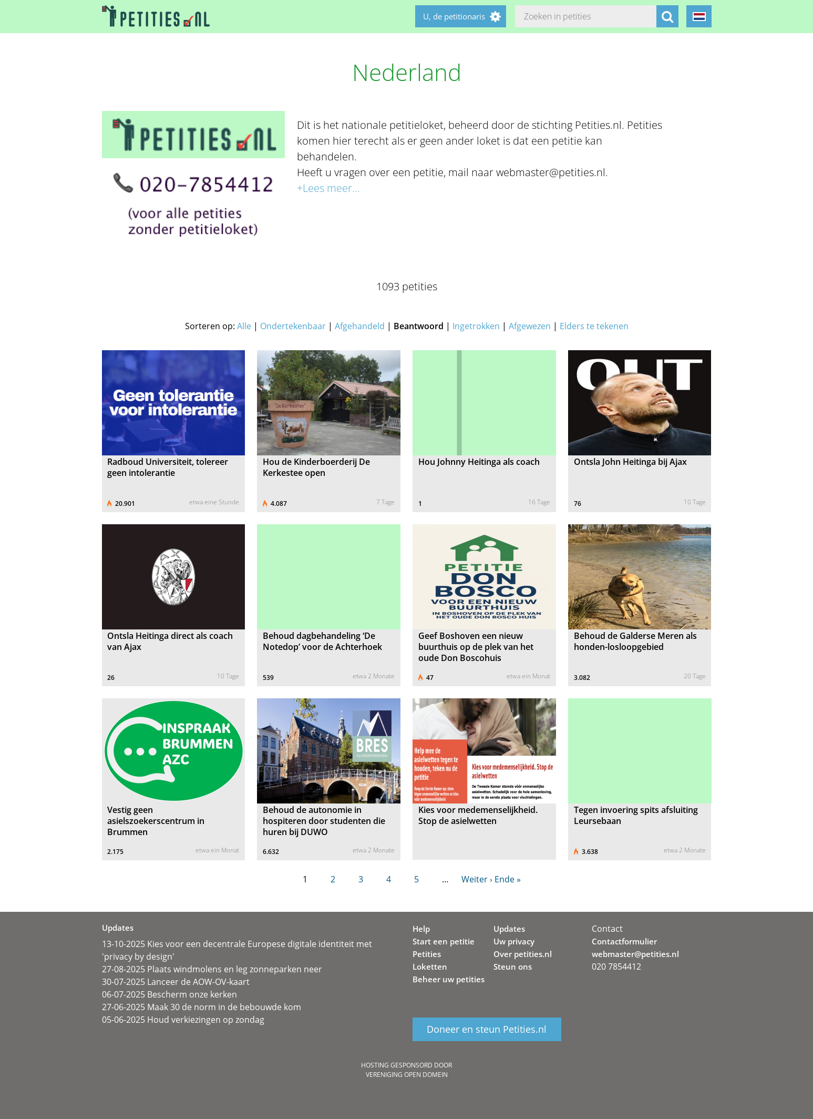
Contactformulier (624, 941)
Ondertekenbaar (293, 326)
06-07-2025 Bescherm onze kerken (169, 994)
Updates (509, 928)
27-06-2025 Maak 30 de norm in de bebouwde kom (201, 1007)
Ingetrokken (476, 326)
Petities (427, 954)
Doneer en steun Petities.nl (487, 1029)
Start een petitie (444, 941)
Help (421, 928)
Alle (244, 326)
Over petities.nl (522, 954)
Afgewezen (530, 326)
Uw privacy (513, 941)
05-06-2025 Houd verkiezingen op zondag (183, 1019)
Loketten (430, 966)
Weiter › (476, 879)
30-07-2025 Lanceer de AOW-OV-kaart (176, 982)
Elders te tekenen (594, 326)
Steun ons (512, 966)
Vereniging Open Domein (407, 1074)
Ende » (508, 879)
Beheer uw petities (449, 979)
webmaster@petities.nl (635, 954)
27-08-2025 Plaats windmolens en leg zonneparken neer (212, 969)
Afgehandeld (360, 326)
